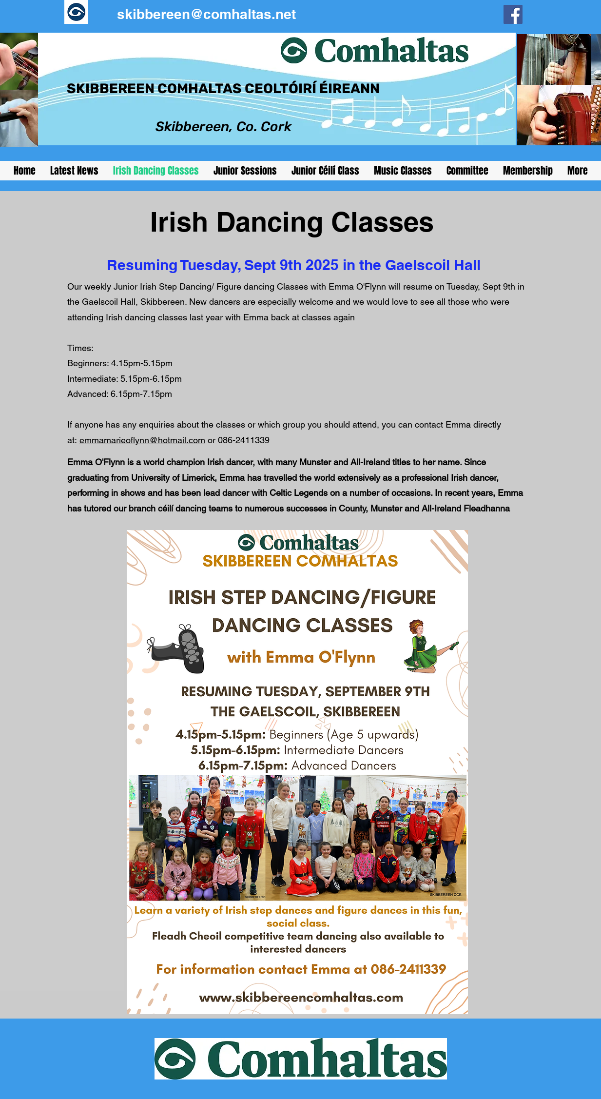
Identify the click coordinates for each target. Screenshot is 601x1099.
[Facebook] (513, 14)
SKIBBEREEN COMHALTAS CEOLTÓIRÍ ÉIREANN (223, 88)
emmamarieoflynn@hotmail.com (142, 440)
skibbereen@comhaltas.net (206, 14)
